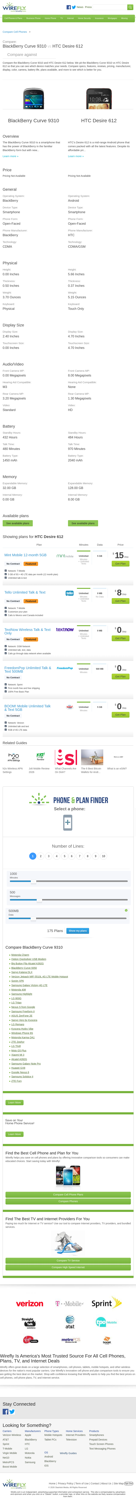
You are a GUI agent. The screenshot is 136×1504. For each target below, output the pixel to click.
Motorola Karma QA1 (23, 1037)
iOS (115, 1443)
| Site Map (118, 1481)
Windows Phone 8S (22, 1033)
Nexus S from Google (23, 1007)
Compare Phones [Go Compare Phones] (68, 1201)
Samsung (28, 1460)
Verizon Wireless (11, 1435)
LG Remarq (17, 1024)
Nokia (26, 1456)
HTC (26, 1443)
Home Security (84, 18)
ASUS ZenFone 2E (21, 1015)
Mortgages (112, 18)
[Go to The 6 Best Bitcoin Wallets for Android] (92, 757)
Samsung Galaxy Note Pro (26, 1063)
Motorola (28, 1452)
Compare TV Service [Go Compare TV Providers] (68, 1260)
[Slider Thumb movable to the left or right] (33, 882)
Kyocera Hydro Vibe (22, 1028)
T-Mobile (7, 1448)
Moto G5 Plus (18, 1050)
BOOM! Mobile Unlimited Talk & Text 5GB (27, 707)
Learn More (14, 1102)
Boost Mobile (9, 1464)
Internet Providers (72, 1435)
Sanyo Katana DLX (21, 972)
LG (25, 1448)
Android (117, 1435)
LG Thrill (16, 1046)
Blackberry (118, 1439)
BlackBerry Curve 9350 (24, 968)
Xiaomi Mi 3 (17, 1054)
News (80, 6)
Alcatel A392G (19, 1059)
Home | (53, 1481)
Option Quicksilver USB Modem (28, 959)
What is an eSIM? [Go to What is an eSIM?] (117, 768)
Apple (26, 1435)
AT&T (5, 1439)
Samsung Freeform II (23, 1011)
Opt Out (129, 1481)
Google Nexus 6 (20, 1072)
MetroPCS (8, 1460)
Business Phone (33, 18)
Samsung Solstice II (22, 1076)
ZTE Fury (16, 1081)
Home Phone (50, 18)
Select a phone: (69, 809)
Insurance (99, 18)
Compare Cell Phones (15, 31)
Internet (70, 18)
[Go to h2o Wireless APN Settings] (14, 757)
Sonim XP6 (17, 980)
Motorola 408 (18, 989)
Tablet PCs (48, 1439)
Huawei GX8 (18, 1067)
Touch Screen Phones (96, 1443)
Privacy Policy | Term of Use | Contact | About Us (84, 1481)
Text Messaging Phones (97, 1448)
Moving (124, 18)
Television (68, 1439)
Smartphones (92, 1435)
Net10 (6, 1456)
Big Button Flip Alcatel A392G (27, 963)
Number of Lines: (68, 846)
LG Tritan (16, 1002)
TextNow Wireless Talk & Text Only (27, 631)
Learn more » (10, 156)
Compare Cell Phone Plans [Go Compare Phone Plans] (68, 1194)
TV (61, 18)
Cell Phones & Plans (13, 18)
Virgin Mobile (9, 1452)
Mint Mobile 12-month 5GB (25, 555)
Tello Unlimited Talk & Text (25, 592)
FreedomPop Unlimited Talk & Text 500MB (27, 669)
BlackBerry (29, 1439)
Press (88, 6)
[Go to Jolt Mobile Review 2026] (40, 757)
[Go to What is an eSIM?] (118, 757)
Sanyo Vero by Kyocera (24, 1020)
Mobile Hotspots (51, 1435)
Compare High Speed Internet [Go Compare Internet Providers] (68, 1267)
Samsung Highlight (21, 994)
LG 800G (16, 998)
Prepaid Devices (93, 1439)
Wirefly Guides (121, 1448)
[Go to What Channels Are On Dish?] (66, 757)
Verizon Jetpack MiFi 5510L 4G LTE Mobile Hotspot (39, 976)
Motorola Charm (20, 954)
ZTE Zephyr (17, 1041)
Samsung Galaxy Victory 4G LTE (29, 985)
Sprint (6, 1443)
